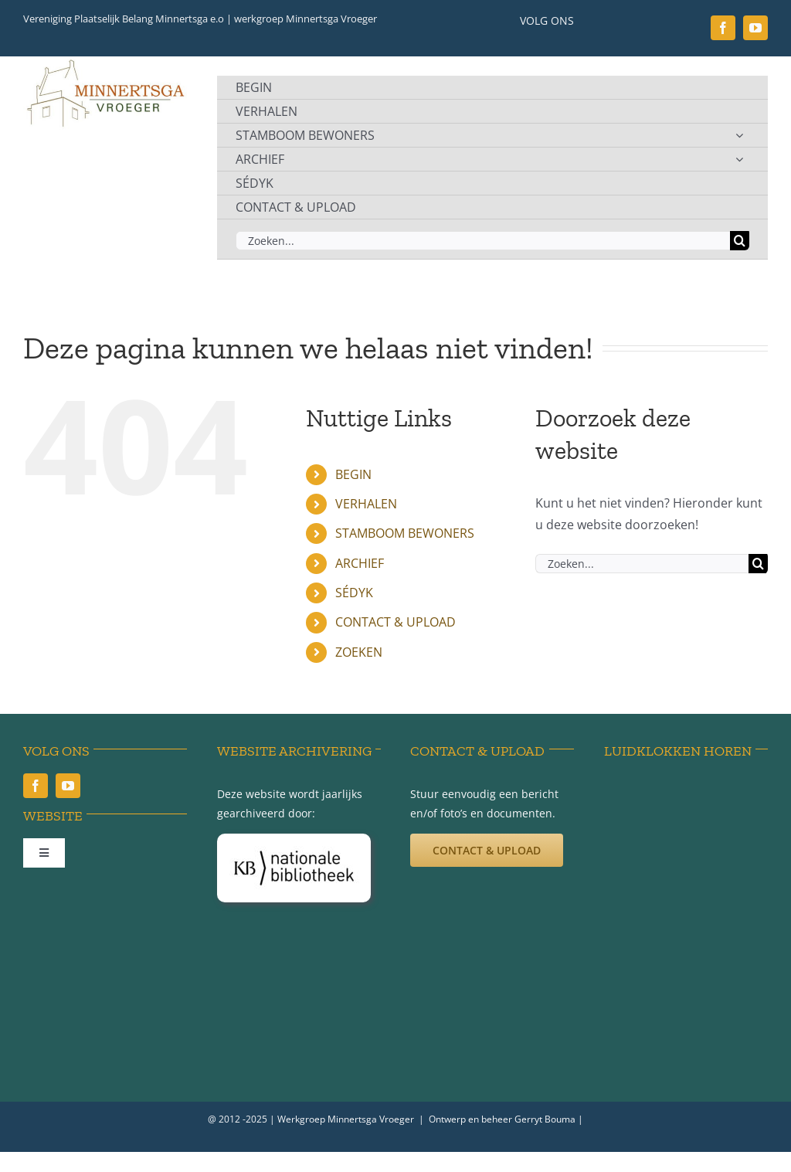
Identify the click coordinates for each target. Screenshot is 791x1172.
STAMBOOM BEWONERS (404, 533)
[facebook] (723, 27)
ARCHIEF (359, 563)
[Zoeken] (739, 240)
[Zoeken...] (483, 240)
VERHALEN (366, 503)
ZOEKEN (358, 652)
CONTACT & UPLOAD (395, 621)
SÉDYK (354, 592)
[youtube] (755, 27)
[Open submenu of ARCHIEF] (739, 159)
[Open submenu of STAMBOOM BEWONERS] (739, 135)
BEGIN (353, 474)
